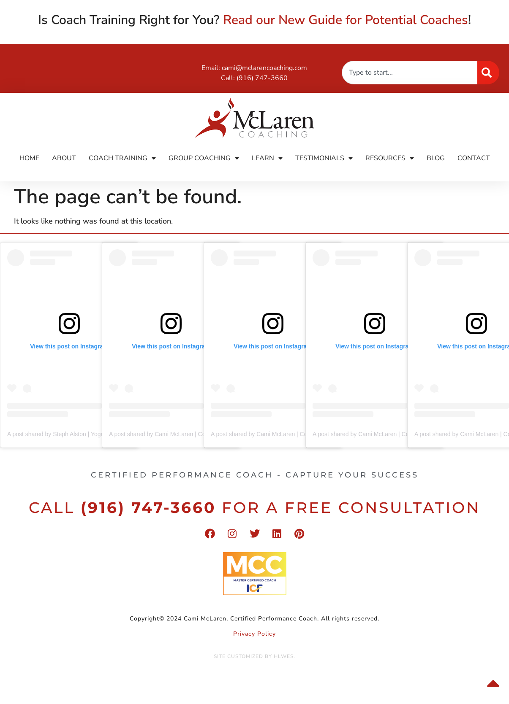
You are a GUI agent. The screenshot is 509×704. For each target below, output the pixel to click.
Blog (436, 158)
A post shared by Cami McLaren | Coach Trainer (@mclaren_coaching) (202, 434)
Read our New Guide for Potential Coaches (345, 20)
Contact (473, 158)
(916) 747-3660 (262, 78)
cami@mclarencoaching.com (264, 68)
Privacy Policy (254, 634)
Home (29, 158)
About (64, 158)
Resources (389, 158)
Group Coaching (204, 158)
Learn (267, 158)
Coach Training (122, 158)
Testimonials (324, 158)
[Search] (488, 72)
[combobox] (409, 72)
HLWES (284, 656)
